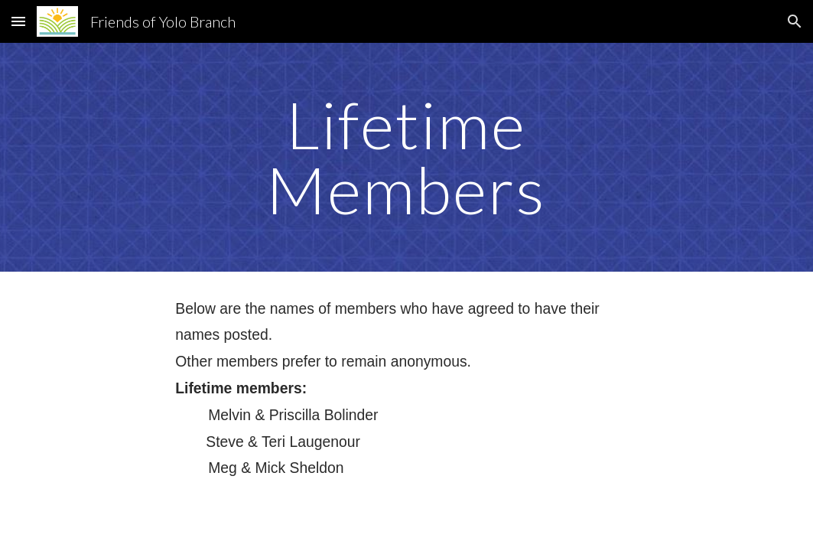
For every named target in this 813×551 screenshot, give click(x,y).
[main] (406, 157)
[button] (18, 21)
